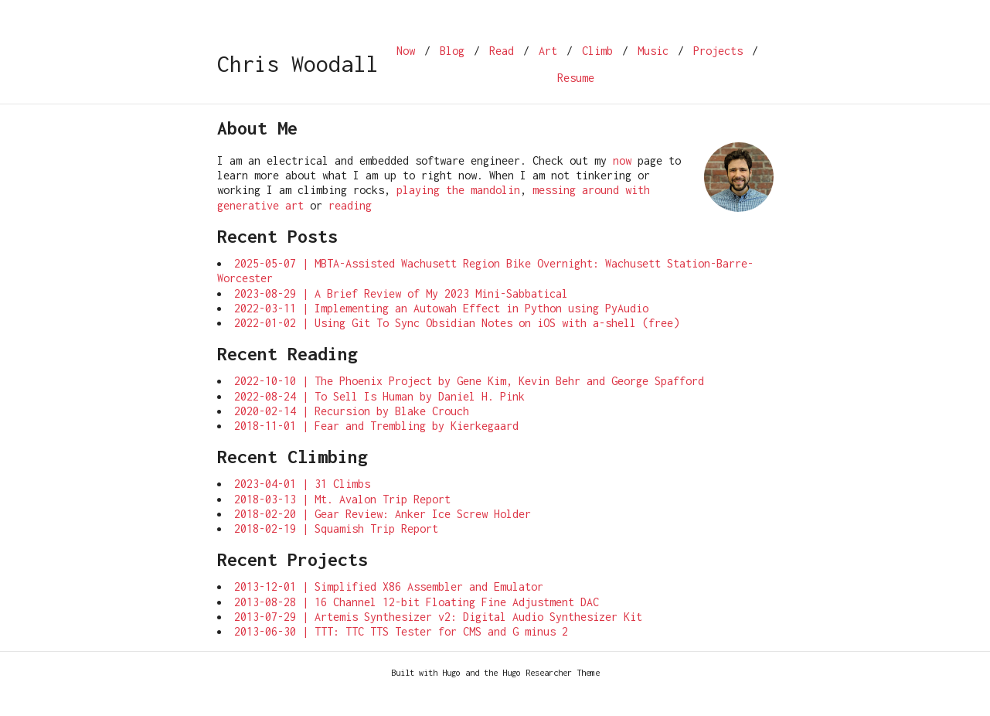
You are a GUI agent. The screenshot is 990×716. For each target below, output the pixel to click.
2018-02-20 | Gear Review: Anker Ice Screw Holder (382, 513)
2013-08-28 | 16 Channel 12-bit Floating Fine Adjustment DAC (416, 602)
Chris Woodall (297, 64)
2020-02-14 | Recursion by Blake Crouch (351, 411)
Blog (452, 50)
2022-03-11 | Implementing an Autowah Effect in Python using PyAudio (441, 308)
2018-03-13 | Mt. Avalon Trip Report (342, 499)
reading (350, 205)
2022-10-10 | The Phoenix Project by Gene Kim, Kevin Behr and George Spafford (469, 380)
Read (501, 50)
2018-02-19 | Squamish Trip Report (336, 528)
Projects (718, 50)
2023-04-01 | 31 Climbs (302, 483)
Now (405, 50)
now (622, 160)
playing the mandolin (458, 189)
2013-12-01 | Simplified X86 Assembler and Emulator (388, 586)
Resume (575, 77)
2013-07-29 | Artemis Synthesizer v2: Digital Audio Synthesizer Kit (438, 616)
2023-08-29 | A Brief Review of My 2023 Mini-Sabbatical (401, 293)
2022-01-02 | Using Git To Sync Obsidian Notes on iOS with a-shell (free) (456, 322)
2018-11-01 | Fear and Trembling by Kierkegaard (376, 425)
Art (548, 50)
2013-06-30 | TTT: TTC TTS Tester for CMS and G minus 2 (401, 631)
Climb (597, 50)
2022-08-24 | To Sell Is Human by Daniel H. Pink (379, 396)
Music (653, 50)
